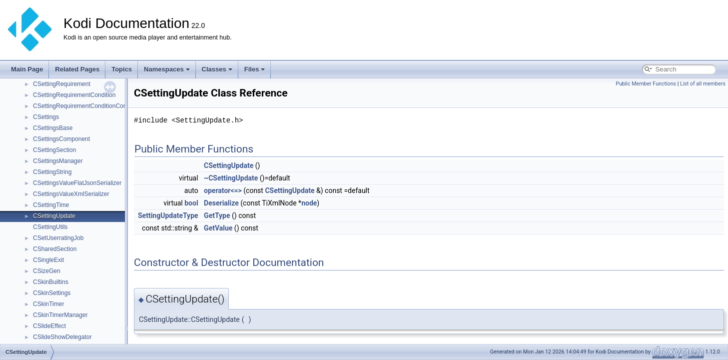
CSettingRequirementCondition (74, 95)
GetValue (218, 228)
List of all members (703, 83)
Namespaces (167, 69)
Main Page (27, 69)
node (309, 203)
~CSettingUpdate (231, 178)
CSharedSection (54, 249)
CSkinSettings (51, 293)
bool (191, 203)
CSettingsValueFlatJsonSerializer (77, 183)
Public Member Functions (646, 83)
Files (254, 69)
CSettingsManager (57, 161)
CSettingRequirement (61, 84)
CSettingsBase (52, 128)
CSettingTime (51, 205)
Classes (217, 69)
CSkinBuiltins (50, 282)
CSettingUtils (50, 227)
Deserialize (221, 203)
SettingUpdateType (168, 216)
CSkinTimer (48, 304)
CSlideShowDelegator (62, 337)
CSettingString (52, 172)
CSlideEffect (49, 326)
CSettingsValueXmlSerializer (71, 194)
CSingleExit (48, 260)
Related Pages (77, 69)
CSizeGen (46, 271)
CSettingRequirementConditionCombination (91, 106)
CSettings (46, 117)
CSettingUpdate (54, 216)
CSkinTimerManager (60, 315)
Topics (121, 69)
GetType (217, 216)
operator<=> (223, 190)
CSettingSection (54, 150)
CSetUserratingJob (58, 238)
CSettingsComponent (61, 139)
